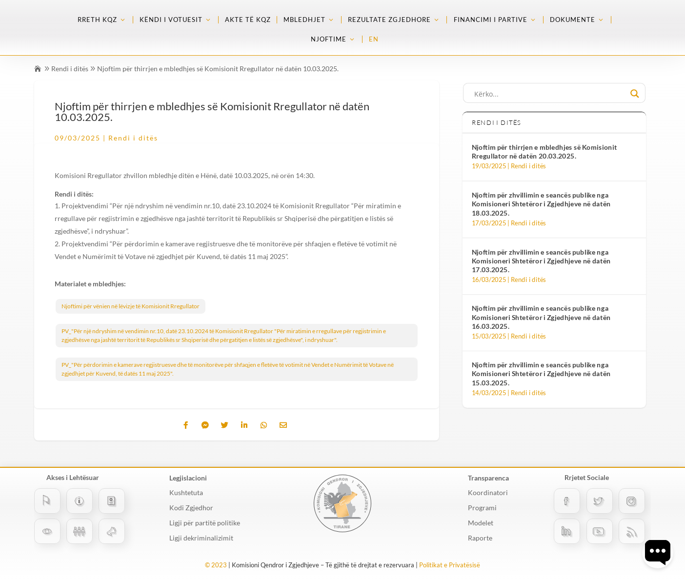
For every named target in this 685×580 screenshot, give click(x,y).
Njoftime (328, 39)
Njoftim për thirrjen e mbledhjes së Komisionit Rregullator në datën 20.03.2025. (544, 151)
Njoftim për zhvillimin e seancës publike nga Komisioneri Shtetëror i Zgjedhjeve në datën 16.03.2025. (541, 317)
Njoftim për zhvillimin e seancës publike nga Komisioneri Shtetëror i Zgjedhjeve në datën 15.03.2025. (541, 374)
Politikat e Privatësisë (449, 565)
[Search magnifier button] (635, 93)
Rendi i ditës (69, 68)
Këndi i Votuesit (171, 19)
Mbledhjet (304, 19)
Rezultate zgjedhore (389, 19)
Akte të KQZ (248, 19)
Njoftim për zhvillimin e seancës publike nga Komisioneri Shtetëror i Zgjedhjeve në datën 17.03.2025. (541, 260)
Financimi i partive (490, 19)
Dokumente (572, 19)
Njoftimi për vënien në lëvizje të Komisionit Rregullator (130, 306)
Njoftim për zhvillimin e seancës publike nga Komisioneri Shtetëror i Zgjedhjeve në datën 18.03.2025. (541, 204)
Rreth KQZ (97, 19)
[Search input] (549, 93)
